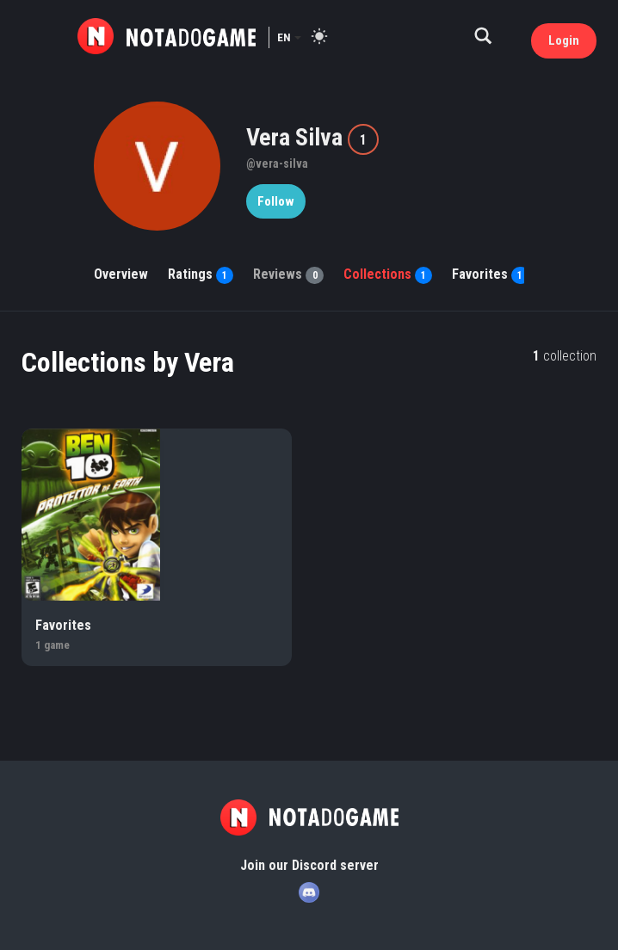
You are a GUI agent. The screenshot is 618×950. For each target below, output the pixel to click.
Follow (275, 201)
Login (563, 40)
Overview (121, 274)
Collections (387, 274)
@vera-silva (277, 163)
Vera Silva (297, 137)
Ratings (200, 274)
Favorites (490, 274)
